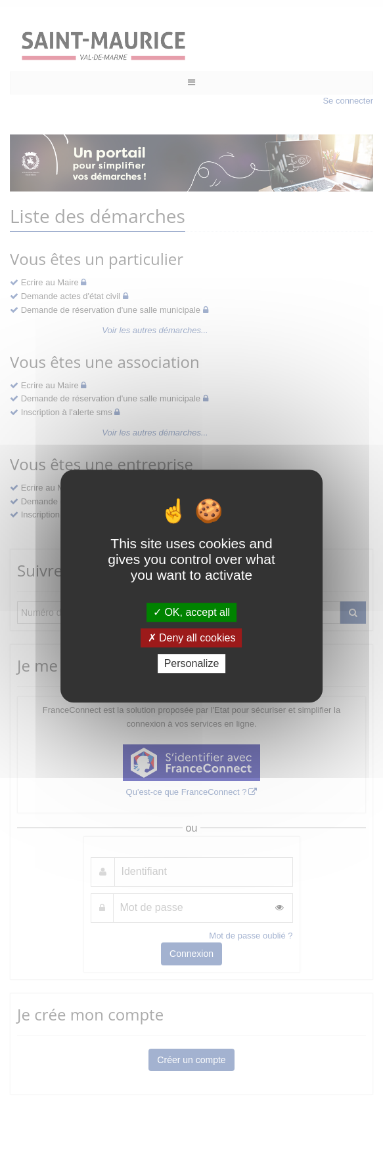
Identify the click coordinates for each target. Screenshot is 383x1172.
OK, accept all (191, 612)
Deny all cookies (192, 637)
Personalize (191, 663)
